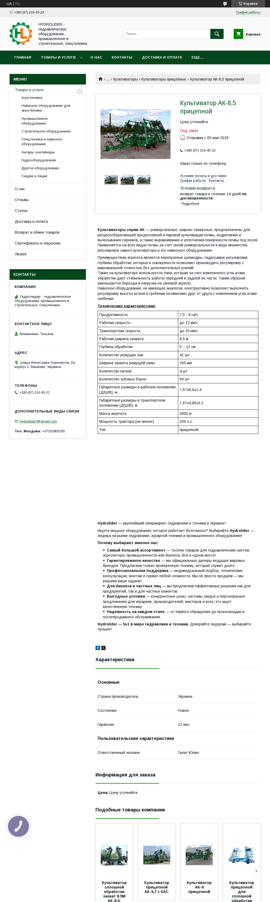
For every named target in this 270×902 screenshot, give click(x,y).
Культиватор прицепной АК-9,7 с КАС (157, 887)
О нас (96, 57)
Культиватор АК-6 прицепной (200, 887)
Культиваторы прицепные (163, 79)
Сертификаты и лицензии (37, 243)
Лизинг (21, 254)
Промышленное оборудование (34, 121)
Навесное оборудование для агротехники (45, 108)
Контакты (122, 57)
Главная (22, 57)
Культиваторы (125, 79)
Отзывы (22, 200)
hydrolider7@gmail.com (38, 421)
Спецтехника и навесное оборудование (41, 141)
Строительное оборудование (46, 131)
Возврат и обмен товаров (37, 232)
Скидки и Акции (34, 176)
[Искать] (217, 34)
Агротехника (31, 98)
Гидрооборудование (38, 160)
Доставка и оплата (162, 57)
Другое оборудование (40, 168)
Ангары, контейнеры (38, 152)
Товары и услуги (58, 57)
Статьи (21, 210)
